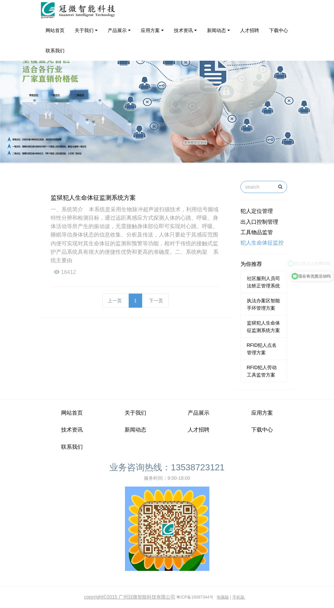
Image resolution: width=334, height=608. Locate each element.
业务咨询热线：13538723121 (167, 467)
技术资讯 (183, 30)
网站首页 (55, 30)
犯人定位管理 (256, 211)
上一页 (115, 300)
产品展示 (117, 30)
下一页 (156, 300)
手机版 (238, 597)
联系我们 (55, 50)
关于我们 (84, 30)
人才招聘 (249, 30)
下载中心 (278, 30)
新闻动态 (216, 30)
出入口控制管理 (259, 222)
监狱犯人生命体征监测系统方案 (93, 197)
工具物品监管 (256, 232)
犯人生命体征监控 (262, 243)
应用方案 (150, 30)
